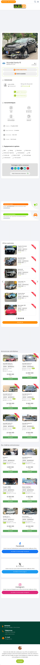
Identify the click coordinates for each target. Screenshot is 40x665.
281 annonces (26, 86)
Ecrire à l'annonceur (20, 96)
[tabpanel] (20, 280)
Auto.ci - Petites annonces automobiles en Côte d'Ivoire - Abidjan (20, 6)
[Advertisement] (20, 20)
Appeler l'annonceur (20, 92)
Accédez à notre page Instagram (20, 592)
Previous (3, 282)
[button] (5, 46)
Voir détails (10, 378)
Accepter (20, 661)
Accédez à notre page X (20, 571)
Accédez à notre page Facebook (20, 551)
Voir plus (20, 322)
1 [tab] (17, 318)
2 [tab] (19, 318)
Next (37, 282)
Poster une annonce (8, 1)
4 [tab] (23, 318)
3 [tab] (21, 318)
